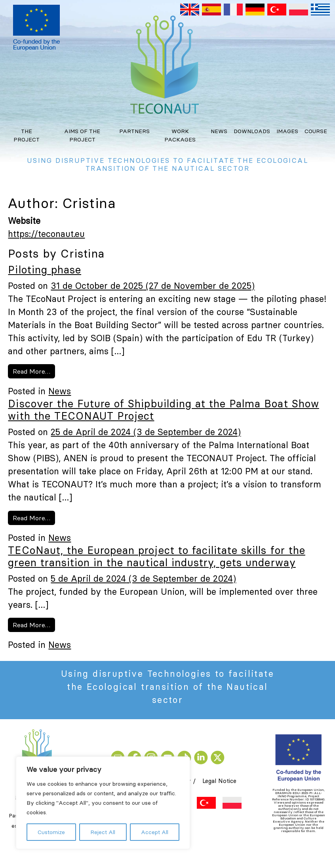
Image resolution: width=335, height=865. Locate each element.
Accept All (154, 832)
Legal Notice (219, 781)
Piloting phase (44, 270)
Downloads (252, 131)
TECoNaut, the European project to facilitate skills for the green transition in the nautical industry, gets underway (156, 556)
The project (26, 135)
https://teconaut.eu (46, 233)
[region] (103, 802)
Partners (134, 131)
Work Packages (180, 135)
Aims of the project (82, 135)
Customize (51, 832)
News (219, 131)
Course (316, 131)
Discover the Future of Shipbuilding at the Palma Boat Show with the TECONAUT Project (163, 409)
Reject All (102, 832)
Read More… (34, 370)
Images (287, 131)
